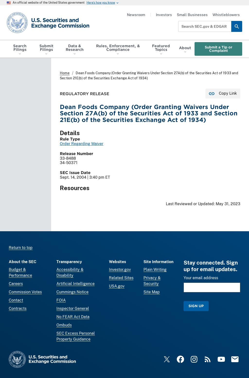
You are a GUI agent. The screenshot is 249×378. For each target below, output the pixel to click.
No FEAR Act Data (72, 316)
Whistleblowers (226, 15)
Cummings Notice (72, 292)
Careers (16, 283)
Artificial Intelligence (75, 283)
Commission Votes (25, 292)
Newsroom (136, 15)
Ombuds (64, 325)
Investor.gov (120, 269)
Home (65, 73)
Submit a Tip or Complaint (218, 49)
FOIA (61, 300)
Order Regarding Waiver (81, 143)
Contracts (18, 308)
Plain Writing (155, 269)
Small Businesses (192, 15)
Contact (16, 300)
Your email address (201, 278)
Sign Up (196, 306)
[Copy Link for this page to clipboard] (222, 94)
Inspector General (72, 308)
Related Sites (121, 278)
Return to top (21, 247)
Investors (164, 15)
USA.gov (116, 286)
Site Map (151, 292)
